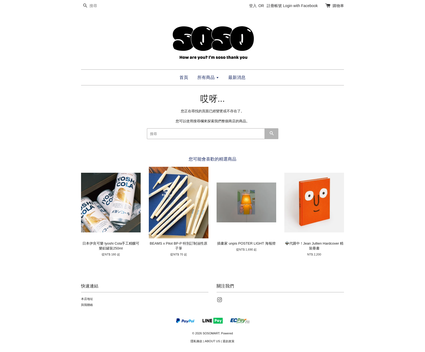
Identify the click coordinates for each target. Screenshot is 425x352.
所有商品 (208, 77)
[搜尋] (97, 6)
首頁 (183, 77)
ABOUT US (212, 341)
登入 (253, 6)
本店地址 (87, 298)
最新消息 (237, 77)
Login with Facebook (300, 6)
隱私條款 (196, 341)
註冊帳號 (274, 6)
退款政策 (228, 341)
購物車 (338, 6)
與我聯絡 (87, 304)
